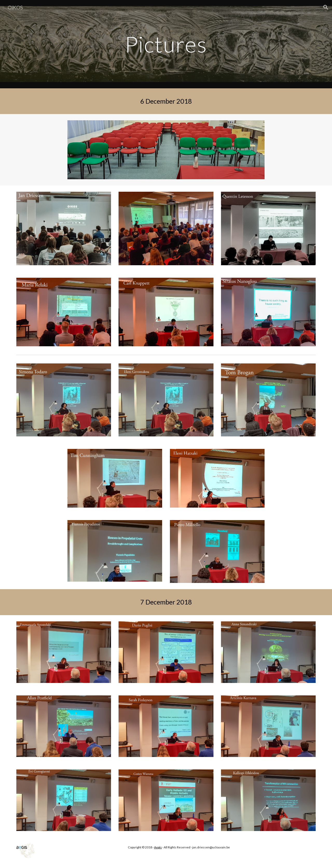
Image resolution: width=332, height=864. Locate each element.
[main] (166, 44)
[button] (326, 7)
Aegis (158, 847)
